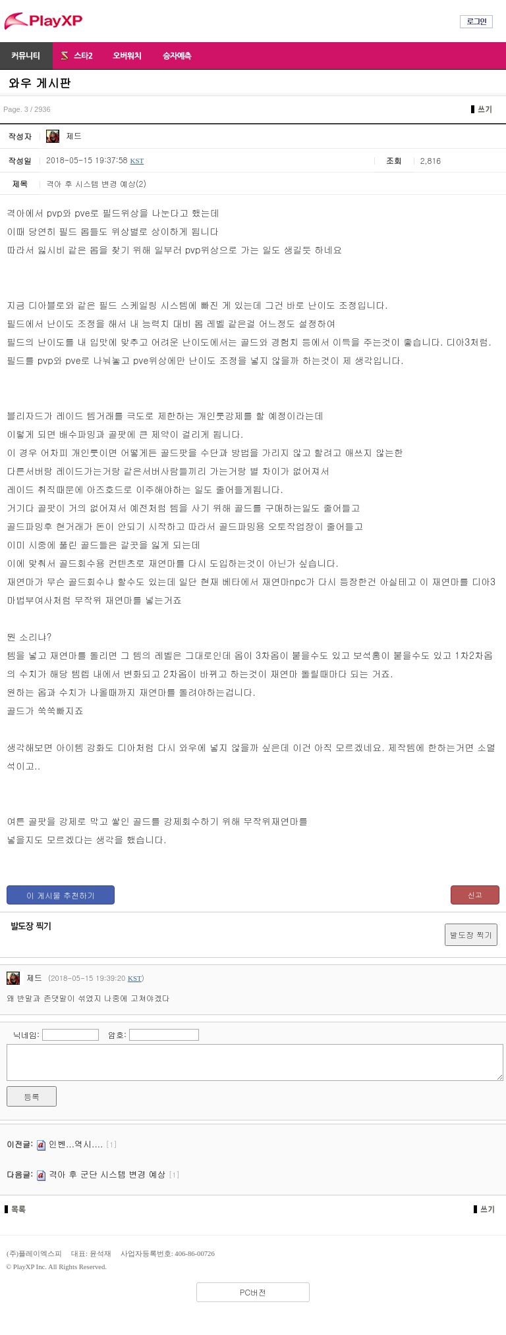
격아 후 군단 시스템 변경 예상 (107, 1174)
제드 (64, 135)
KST (137, 161)
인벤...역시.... (76, 1144)
